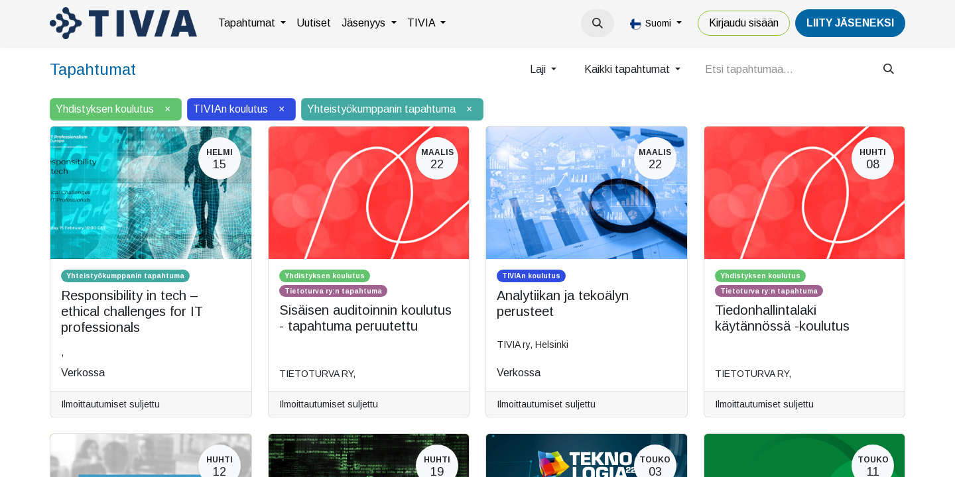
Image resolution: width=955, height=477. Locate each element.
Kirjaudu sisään (744, 22)
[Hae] (888, 69)
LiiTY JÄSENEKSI (850, 22)
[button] (597, 23)
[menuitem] (252, 23)
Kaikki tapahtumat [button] (628, 69)
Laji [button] (539, 69)
